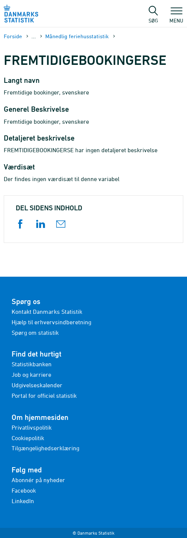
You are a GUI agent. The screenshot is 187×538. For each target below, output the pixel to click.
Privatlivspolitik (32, 427)
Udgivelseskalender (37, 385)
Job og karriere (31, 374)
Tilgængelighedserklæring (45, 448)
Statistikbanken (32, 364)
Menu (176, 16)
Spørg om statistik (35, 332)
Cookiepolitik (28, 438)
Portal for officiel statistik (44, 395)
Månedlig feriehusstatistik (77, 36)
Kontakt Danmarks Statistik (47, 311)
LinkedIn (23, 501)
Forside (13, 36)
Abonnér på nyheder (38, 480)
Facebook (24, 490)
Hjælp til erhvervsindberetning (51, 322)
